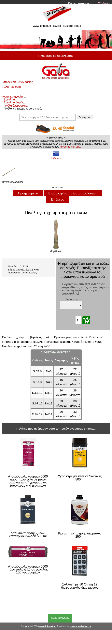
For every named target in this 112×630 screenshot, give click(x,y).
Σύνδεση (104, 3)
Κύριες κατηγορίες (80, 3)
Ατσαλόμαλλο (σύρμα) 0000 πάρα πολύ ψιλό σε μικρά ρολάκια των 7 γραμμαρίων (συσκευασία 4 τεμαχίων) (28, 481)
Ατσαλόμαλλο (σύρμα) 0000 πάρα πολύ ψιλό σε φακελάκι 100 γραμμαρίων (28, 569)
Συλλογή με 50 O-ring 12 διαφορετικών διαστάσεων (79, 586)
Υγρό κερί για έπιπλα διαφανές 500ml (80, 478)
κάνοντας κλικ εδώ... (71, 146)
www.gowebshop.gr (80, 626)
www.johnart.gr (47, 626)
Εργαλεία (9, 99)
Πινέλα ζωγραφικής (15, 105)
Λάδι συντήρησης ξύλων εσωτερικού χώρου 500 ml (28, 535)
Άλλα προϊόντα (12, 86)
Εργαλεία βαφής (14, 102)
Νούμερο (72, 299)
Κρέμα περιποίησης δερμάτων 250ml (79, 535)
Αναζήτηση (84, 117)
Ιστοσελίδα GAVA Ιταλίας (18, 82)
